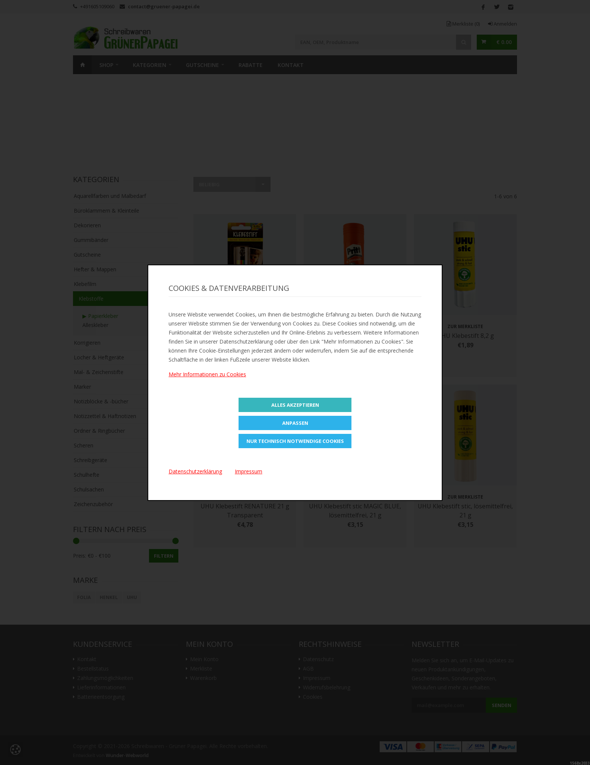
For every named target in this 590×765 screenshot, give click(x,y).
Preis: (79, 555)
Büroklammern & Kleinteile (106, 210)
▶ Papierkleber (100, 315)
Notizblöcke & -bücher (101, 401)
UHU (132, 597)
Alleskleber (95, 325)
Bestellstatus (93, 668)
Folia (84, 597)
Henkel (109, 597)
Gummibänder (91, 239)
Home (82, 64)
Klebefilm (85, 283)
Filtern (163, 555)
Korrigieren (87, 342)
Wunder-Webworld (127, 755)
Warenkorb (203, 678)
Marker (82, 386)
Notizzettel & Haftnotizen (105, 416)
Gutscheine (202, 64)
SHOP (106, 64)
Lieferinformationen (101, 687)
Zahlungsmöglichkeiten (105, 678)
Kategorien (149, 64)
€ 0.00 (504, 42)
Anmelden (502, 23)
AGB (308, 668)
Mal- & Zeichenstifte (98, 372)
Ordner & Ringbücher (99, 430)
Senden (501, 705)
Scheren (83, 445)
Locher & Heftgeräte (99, 357)
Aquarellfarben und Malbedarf (110, 195)
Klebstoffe (91, 298)
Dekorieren (87, 225)
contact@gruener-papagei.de (164, 6)
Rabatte (251, 64)
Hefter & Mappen (95, 269)
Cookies (312, 697)
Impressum (316, 678)
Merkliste (463, 23)
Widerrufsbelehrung (326, 687)
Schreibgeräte (90, 460)
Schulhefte (86, 474)
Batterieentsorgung (101, 697)
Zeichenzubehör (93, 504)
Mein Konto (204, 659)
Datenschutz (318, 659)
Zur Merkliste (245, 326)
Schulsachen (89, 489)
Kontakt (291, 64)
